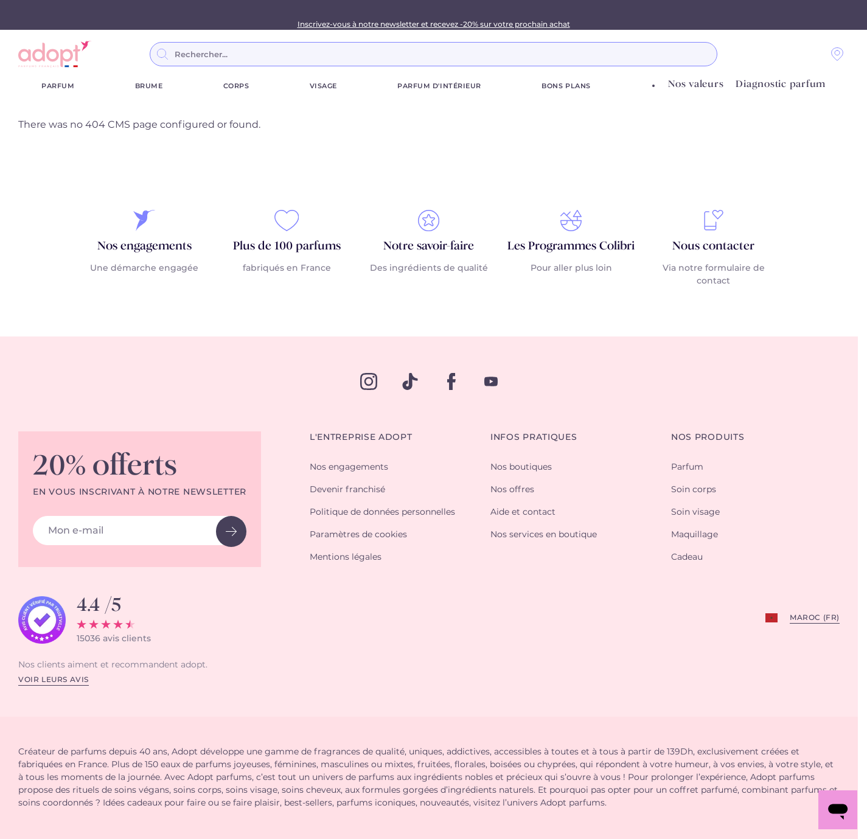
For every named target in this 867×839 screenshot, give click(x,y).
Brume (149, 86)
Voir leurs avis (53, 679)
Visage (323, 86)
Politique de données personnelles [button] (382, 512)
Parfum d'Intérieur (439, 86)
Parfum (57, 86)
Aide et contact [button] (522, 512)
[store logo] (54, 54)
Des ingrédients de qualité (429, 268)
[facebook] (451, 381)
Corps (236, 86)
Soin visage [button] (695, 512)
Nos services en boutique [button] (543, 535)
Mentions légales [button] (345, 557)
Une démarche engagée (144, 268)
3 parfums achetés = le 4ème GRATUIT (433, 14)
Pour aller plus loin (571, 268)
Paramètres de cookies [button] (358, 535)
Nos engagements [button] (349, 467)
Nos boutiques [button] (521, 467)
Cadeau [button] (687, 557)
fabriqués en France (287, 268)
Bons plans (566, 86)
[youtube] (491, 381)
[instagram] (368, 381)
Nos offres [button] (512, 490)
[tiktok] (410, 381)
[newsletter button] (231, 531)
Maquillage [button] (694, 535)
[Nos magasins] (837, 54)
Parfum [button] (687, 467)
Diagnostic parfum (781, 84)
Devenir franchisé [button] (347, 490)
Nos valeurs (695, 84)
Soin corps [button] (693, 490)
